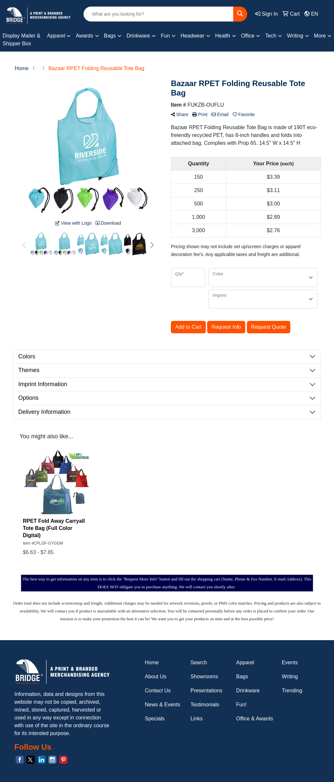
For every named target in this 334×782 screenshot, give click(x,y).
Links (196, 718)
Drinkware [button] (138, 35)
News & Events (162, 704)
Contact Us (158, 690)
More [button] (320, 35)
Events (290, 662)
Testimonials (204, 704)
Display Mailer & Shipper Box (21, 39)
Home (152, 662)
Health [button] (222, 35)
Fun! (241, 704)
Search (198, 662)
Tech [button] (270, 35)
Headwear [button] (193, 35)
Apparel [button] (56, 35)
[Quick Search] (159, 14)
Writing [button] (295, 35)
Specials (154, 718)
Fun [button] (165, 35)
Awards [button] (84, 35)
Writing (290, 676)
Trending (292, 690)
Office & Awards (254, 718)
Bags (242, 676)
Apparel (245, 662)
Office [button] (248, 35)
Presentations (206, 690)
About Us (155, 676)
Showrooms (204, 676)
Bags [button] (110, 35)
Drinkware (248, 690)
